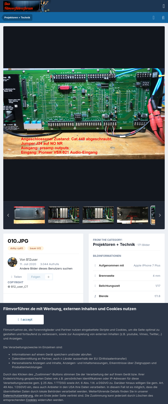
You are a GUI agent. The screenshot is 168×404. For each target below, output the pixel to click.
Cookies (31, 400)
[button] (8, 215)
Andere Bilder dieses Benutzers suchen (46, 268)
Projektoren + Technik (114, 244)
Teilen (16, 276)
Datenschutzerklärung (18, 395)
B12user (32, 259)
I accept (25, 319)
